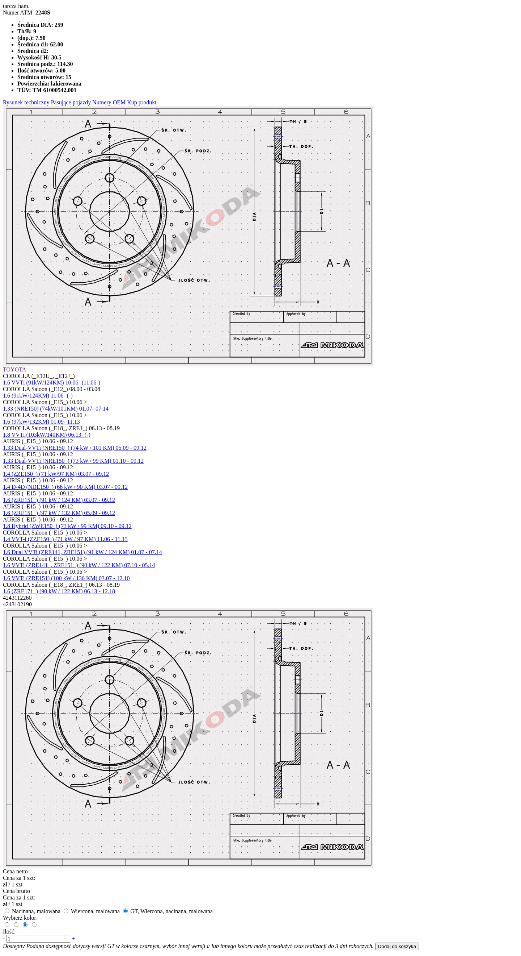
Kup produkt (141, 102)
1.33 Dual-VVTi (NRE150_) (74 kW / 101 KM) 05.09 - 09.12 (75, 448)
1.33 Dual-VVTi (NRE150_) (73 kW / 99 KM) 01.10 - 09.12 (73, 461)
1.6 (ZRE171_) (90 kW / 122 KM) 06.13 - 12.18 (59, 591)
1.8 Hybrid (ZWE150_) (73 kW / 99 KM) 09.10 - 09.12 (67, 526)
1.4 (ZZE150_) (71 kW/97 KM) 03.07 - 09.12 (56, 474)
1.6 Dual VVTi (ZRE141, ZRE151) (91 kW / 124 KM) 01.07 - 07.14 (82, 552)
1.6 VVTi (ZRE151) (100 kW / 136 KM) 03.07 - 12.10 (66, 578)
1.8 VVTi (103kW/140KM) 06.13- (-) (46, 435)
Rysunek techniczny (26, 102)
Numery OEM (109, 102)
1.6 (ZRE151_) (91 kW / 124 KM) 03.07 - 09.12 (59, 500)
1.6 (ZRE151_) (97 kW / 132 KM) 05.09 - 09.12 (59, 513)
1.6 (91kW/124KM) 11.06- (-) (38, 395)
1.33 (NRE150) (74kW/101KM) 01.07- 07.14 (56, 409)
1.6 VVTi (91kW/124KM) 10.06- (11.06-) (51, 382)
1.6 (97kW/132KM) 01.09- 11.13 (41, 422)
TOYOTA (14, 369)
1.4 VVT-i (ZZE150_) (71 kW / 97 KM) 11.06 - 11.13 (65, 539)
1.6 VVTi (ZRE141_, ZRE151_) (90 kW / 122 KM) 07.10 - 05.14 (79, 565)
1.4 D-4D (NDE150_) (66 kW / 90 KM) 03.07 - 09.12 (65, 487)
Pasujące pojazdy (71, 102)
